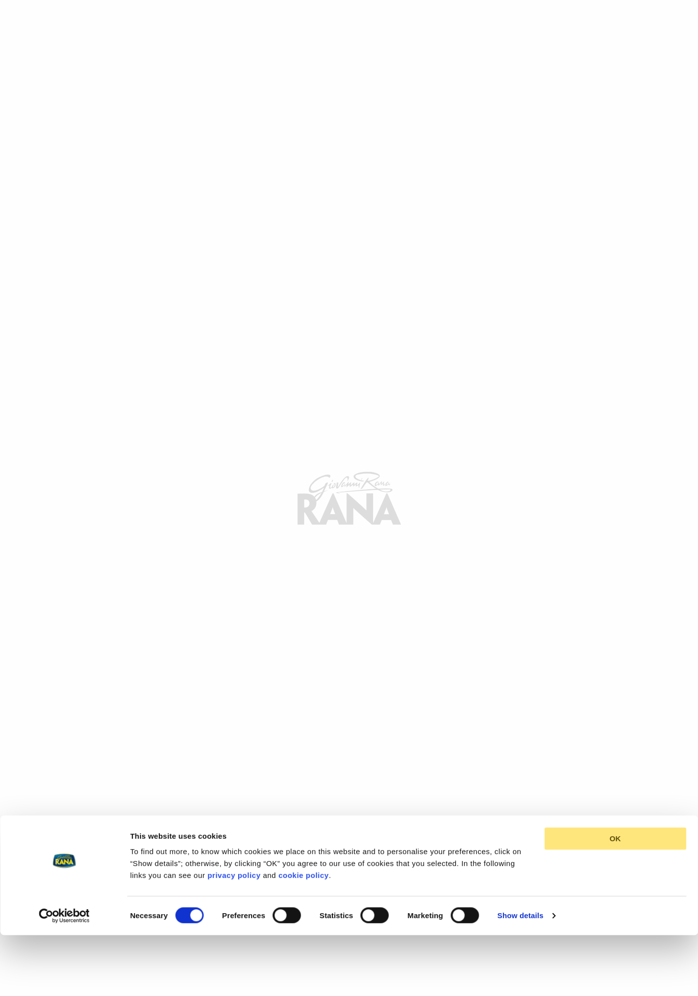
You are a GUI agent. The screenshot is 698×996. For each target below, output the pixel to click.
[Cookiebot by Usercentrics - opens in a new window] (64, 857)
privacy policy (233, 817)
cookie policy (303, 817)
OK (615, 780)
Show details (521, 857)
